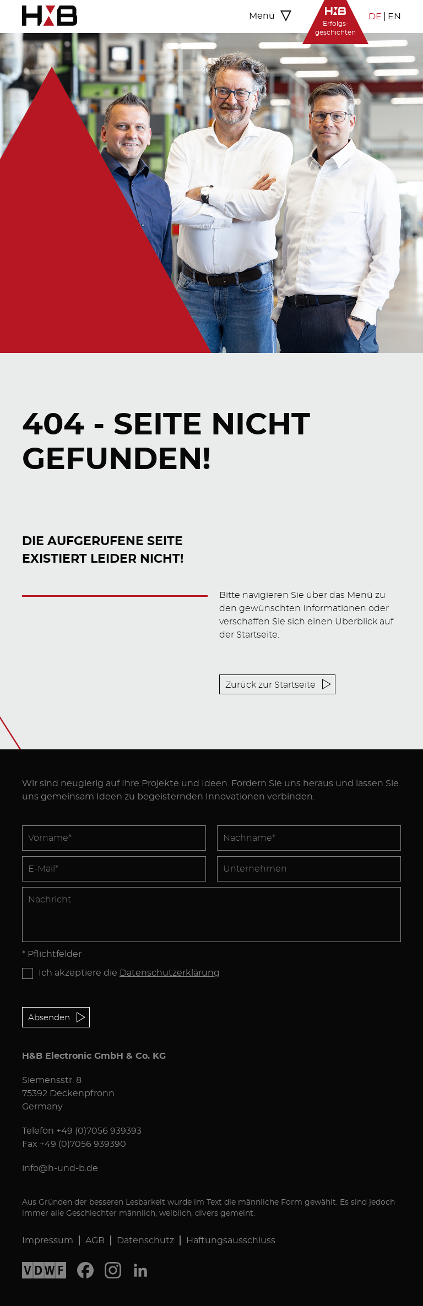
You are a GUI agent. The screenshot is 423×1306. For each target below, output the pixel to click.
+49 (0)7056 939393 (99, 1131)
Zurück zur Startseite (270, 685)
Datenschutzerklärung (170, 972)
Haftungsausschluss (230, 1240)
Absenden (49, 1018)
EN (394, 16)
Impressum (47, 1240)
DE (375, 16)
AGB (95, 1240)
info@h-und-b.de (60, 1168)
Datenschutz (145, 1240)
